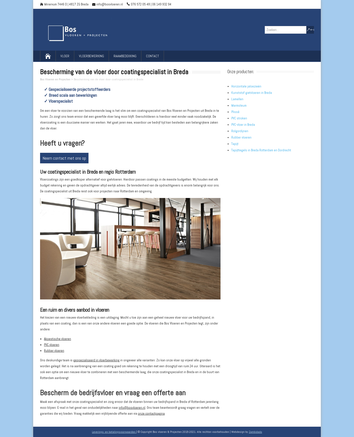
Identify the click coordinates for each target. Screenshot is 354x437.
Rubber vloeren (54, 351)
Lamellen (237, 99)
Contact (152, 56)
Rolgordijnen (239, 131)
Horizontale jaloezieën (246, 86)
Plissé (235, 112)
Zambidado (255, 432)
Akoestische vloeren (57, 339)
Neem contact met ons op (64, 158)
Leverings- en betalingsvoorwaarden (114, 432)
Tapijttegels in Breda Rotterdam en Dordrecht (261, 150)
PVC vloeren (51, 345)
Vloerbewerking (91, 56)
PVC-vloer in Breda (243, 125)
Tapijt (234, 144)
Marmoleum (239, 105)
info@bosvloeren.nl (132, 408)
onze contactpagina (151, 413)
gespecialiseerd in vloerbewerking (96, 360)
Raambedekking (125, 56)
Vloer (64, 56)
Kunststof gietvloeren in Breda (251, 93)
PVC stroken (239, 118)
